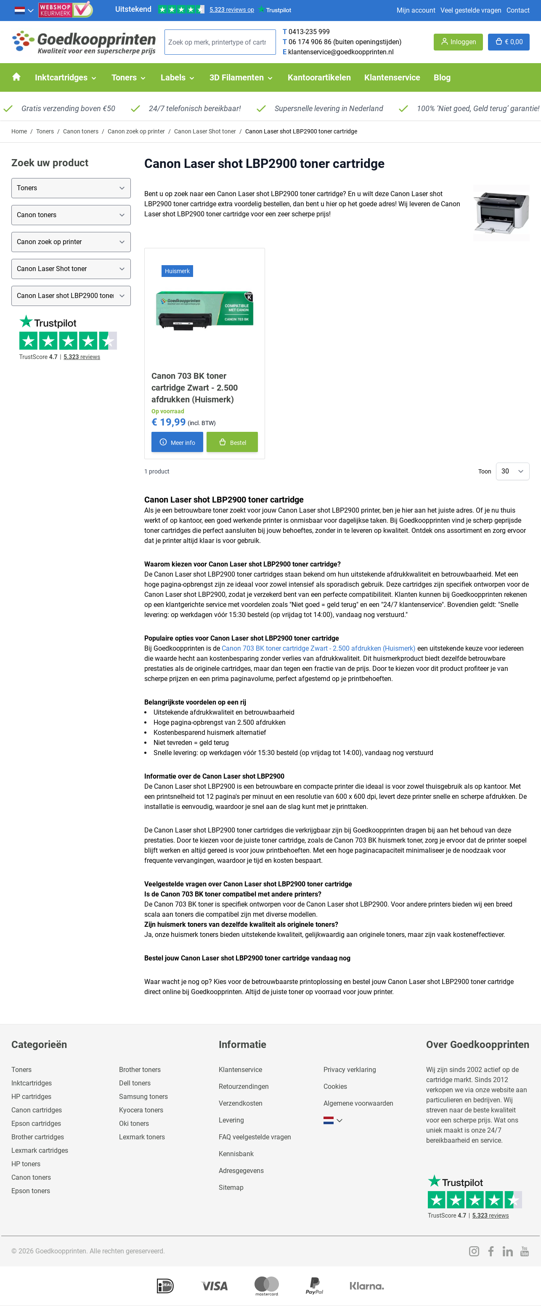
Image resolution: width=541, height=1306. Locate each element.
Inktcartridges (31, 1083)
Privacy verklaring (350, 1070)
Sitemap (231, 1188)
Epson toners (30, 1191)
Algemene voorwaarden (358, 1103)
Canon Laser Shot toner (205, 131)
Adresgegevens (241, 1171)
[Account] (458, 42)
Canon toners (80, 131)
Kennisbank (236, 1154)
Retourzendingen (244, 1087)
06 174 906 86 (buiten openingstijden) (345, 42)
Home (19, 131)
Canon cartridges (36, 1110)
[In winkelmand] (232, 442)
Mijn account (416, 10)
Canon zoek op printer (136, 131)
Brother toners (140, 1070)
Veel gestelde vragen (470, 10)
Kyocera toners (141, 1110)
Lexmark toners (142, 1137)
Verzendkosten (241, 1103)
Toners (45, 131)
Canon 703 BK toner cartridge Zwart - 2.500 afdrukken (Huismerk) (194, 387)
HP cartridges (31, 1097)
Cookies (335, 1087)
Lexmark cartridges (39, 1150)
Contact (518, 10)
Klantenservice (240, 1070)
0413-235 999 (309, 32)
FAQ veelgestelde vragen (255, 1137)
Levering (231, 1120)
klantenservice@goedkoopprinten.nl (341, 52)
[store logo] (84, 42)
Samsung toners (143, 1097)
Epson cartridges (36, 1124)
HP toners (25, 1164)
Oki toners (134, 1124)
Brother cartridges (37, 1137)
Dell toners (135, 1083)
